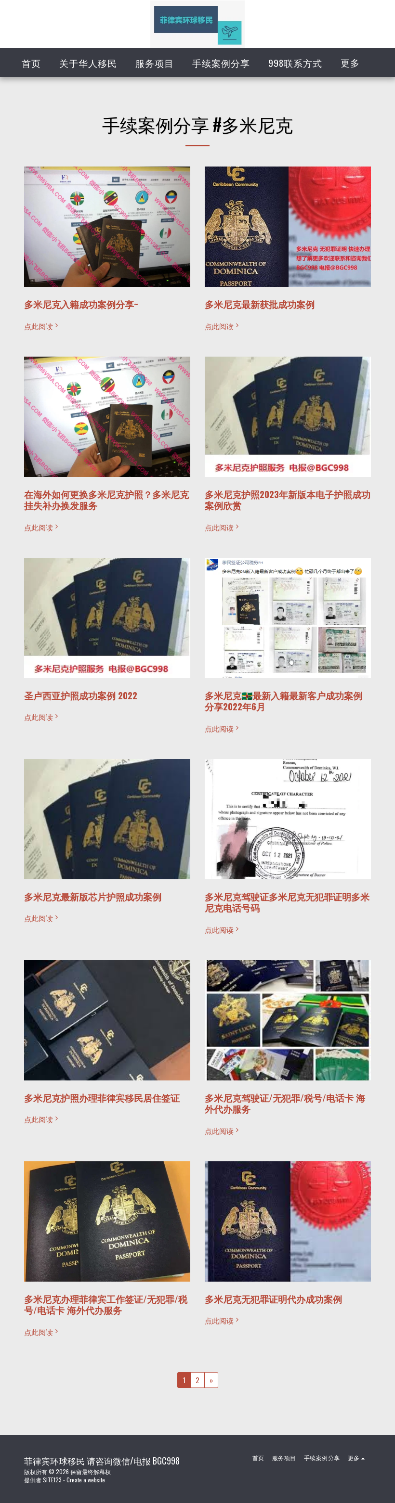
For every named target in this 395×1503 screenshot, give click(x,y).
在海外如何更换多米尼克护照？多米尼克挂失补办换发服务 (106, 500)
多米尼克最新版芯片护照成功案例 (92, 896)
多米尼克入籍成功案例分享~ (81, 303)
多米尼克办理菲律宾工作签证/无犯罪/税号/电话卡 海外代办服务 (105, 1304)
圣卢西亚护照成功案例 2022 (80, 695)
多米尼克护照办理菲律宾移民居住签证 (102, 1097)
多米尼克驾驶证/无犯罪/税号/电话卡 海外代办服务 (285, 1103)
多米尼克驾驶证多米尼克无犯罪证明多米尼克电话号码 (287, 902)
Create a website (85, 1480)
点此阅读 (42, 326)
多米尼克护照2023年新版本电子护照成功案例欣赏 (287, 500)
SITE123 (52, 1480)
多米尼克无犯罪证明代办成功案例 (273, 1298)
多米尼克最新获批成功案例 (260, 303)
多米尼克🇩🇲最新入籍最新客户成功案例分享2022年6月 (283, 701)
